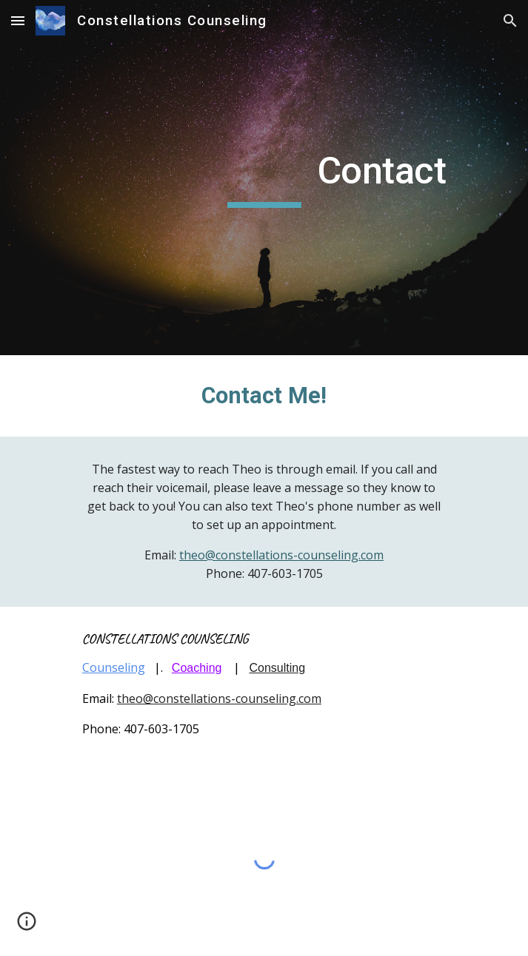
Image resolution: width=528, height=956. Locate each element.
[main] (264, 177)
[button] (18, 20)
